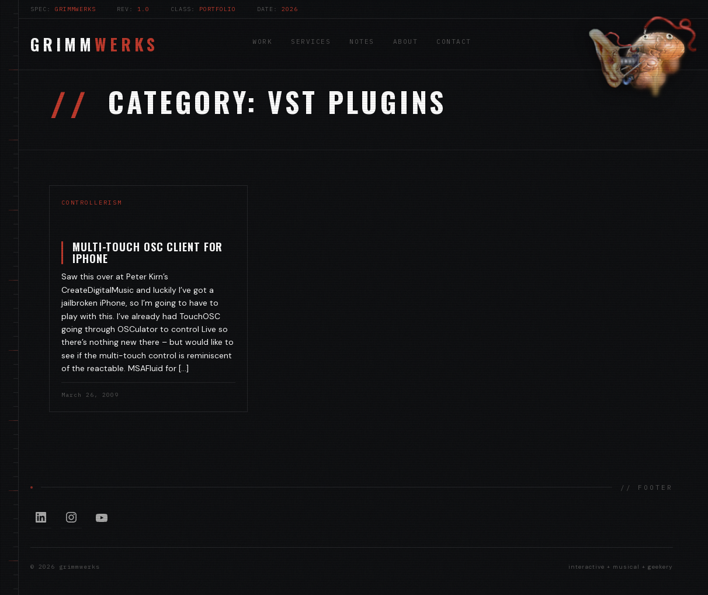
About (405, 41)
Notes (361, 41)
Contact (453, 41)
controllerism (91, 202)
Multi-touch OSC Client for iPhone (147, 252)
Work (262, 41)
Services (311, 41)
